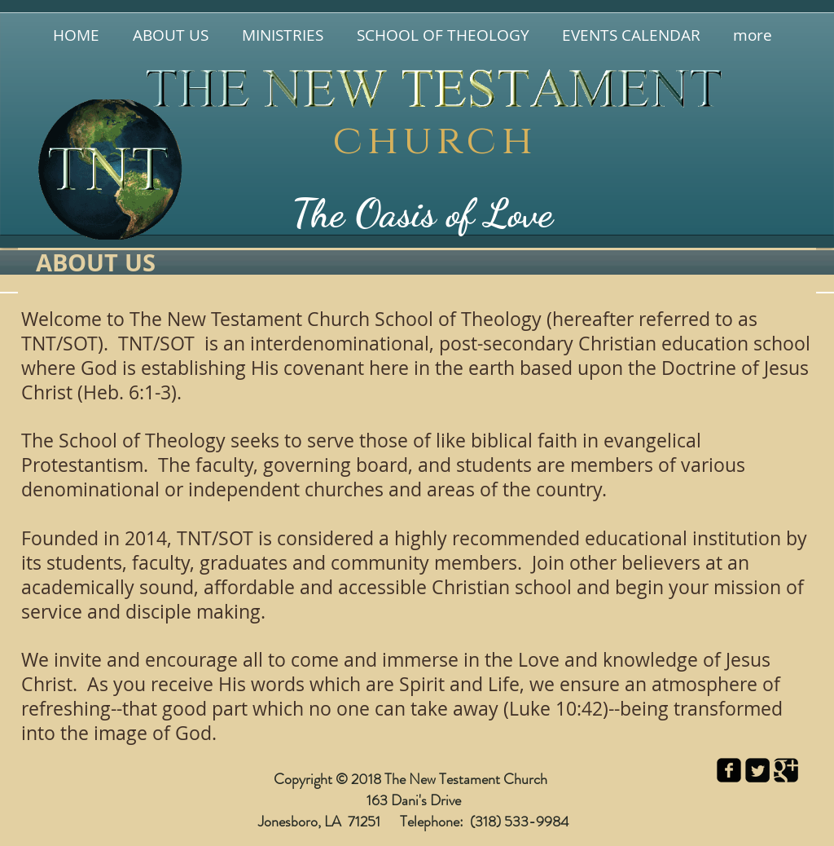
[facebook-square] (729, 770)
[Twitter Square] (757, 770)
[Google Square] (786, 770)
